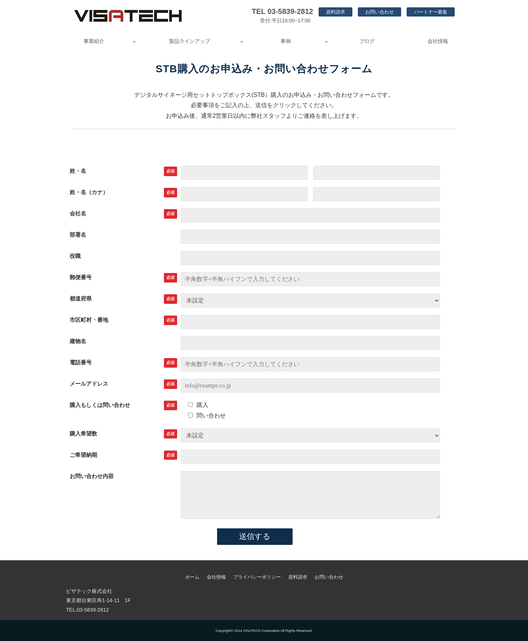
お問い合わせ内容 (92, 476)
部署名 (78, 235)
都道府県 (81, 298)
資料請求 (335, 12)
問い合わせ (207, 415)
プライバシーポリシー (257, 577)
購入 (198, 405)
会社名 (78, 213)
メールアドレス (89, 383)
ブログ (367, 41)
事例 (285, 41)
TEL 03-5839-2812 (282, 11)
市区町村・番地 (89, 320)
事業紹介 (94, 41)
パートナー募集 (430, 12)
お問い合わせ (379, 12)
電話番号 (81, 362)
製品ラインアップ (189, 41)
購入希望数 (83, 433)
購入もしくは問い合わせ (100, 405)
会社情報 (438, 41)
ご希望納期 (83, 455)
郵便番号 (81, 277)
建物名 (78, 341)
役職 (75, 256)
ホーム (192, 577)
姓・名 (78, 171)
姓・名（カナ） (89, 192)
